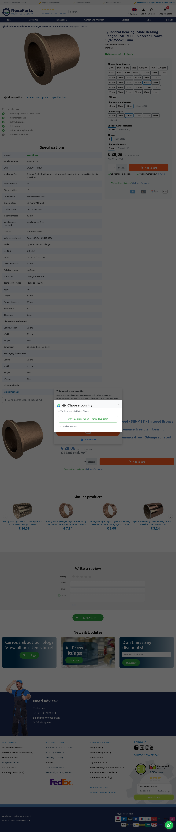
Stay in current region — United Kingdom (88, 419)
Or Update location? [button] (68, 426)
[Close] (118, 404)
